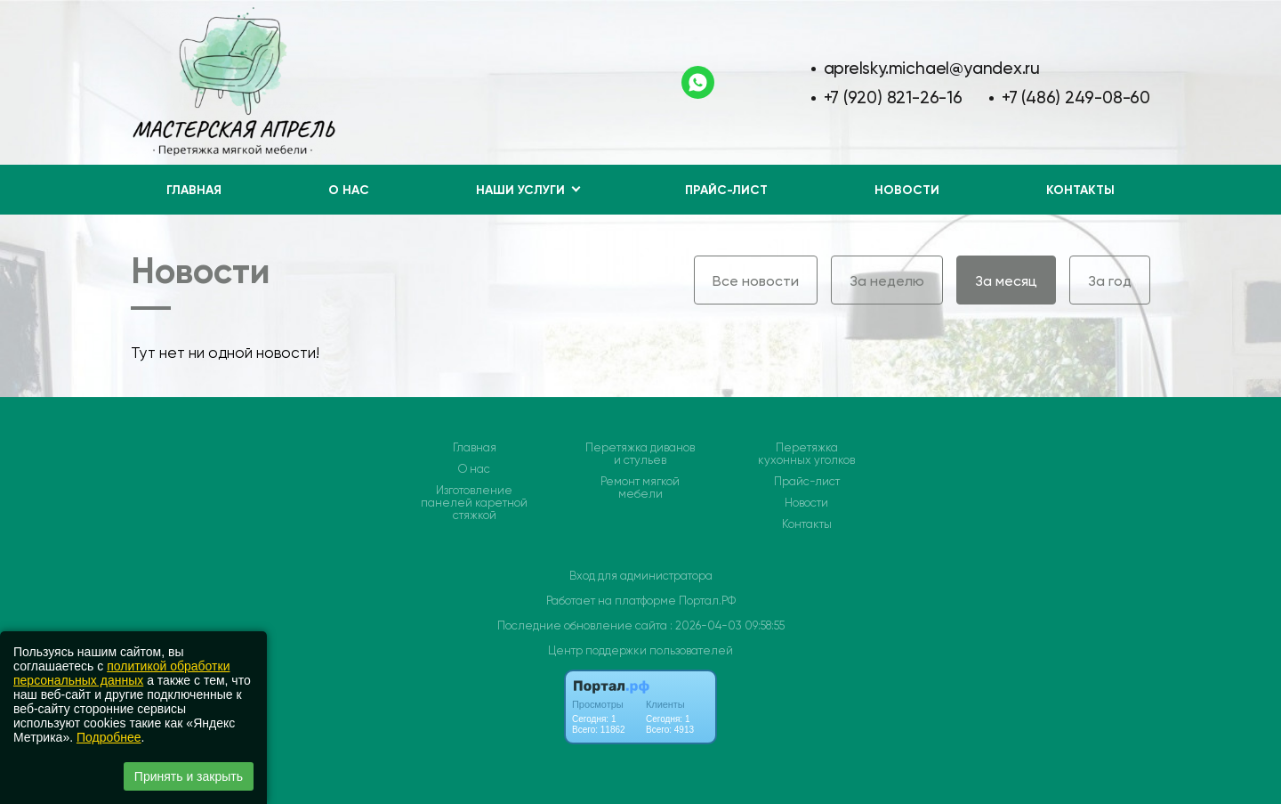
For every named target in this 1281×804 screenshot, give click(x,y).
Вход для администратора (641, 575)
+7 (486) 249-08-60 (1076, 97)
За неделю (887, 280)
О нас (348, 190)
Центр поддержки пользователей (640, 650)
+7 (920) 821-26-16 (893, 97)
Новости (906, 190)
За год (1110, 280)
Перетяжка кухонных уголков (806, 454)
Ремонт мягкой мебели (640, 487)
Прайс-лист (726, 190)
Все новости (756, 280)
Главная (194, 190)
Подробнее (109, 737)
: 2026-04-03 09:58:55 (727, 625)
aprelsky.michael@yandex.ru (932, 68)
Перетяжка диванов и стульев (640, 454)
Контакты (1080, 190)
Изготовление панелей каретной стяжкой (474, 503)
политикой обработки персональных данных (121, 673)
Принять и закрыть (188, 776)
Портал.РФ (707, 600)
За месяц (1006, 280)
